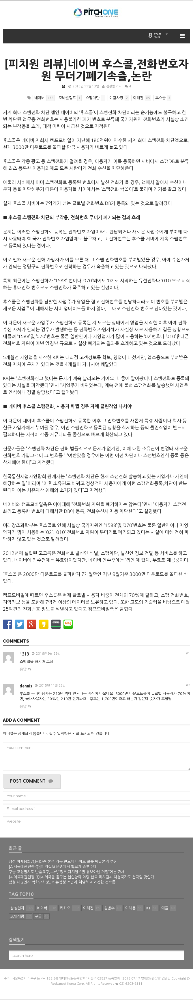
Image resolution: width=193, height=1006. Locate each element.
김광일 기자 (113, 86)
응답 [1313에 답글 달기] (23, 669)
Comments (16, 641)
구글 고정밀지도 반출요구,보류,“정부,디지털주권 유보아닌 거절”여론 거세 (67, 872)
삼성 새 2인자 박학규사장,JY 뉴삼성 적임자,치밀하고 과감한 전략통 (62, 882)
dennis (26, 686)
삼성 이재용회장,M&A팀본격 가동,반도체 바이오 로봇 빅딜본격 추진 (63, 861)
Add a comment (21, 720)
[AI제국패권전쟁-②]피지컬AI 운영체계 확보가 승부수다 (52, 867)
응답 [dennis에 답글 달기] (23, 706)
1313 (24, 654)
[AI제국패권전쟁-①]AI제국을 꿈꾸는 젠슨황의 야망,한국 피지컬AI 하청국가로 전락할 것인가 (81, 877)
